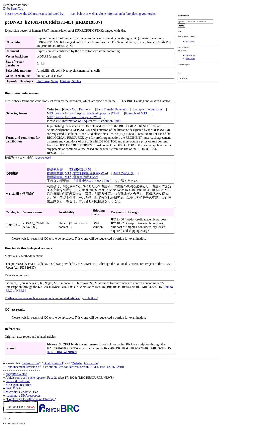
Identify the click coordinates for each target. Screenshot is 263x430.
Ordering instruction (85, 363)
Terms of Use (30, 363)
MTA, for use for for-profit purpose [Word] (76, 117)
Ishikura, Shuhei (70, 81)
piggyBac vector (16, 374)
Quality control (53, 363)
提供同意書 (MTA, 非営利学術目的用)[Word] (79, 173)
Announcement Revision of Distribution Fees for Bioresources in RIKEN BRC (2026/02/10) (64, 367)
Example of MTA (136, 113)
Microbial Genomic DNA (22, 392)
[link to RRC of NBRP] (62, 352)
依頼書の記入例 (80, 169)
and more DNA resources (24, 395)
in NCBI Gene (190, 58)
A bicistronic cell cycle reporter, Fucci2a (31, 377)
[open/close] (43, 157)
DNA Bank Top (13, 8)
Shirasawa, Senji (47, 81)
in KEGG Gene (190, 55)
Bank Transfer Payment (111, 109)
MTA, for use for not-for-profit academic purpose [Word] (85, 113)
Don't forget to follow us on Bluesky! (31, 399)
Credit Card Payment (76, 109)
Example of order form (147, 109)
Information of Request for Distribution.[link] (91, 121)
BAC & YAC (14, 388)
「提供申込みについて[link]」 (93, 180)
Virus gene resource (18, 384)
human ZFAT (190, 41)
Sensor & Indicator (18, 381)
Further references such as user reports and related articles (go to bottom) (51, 298)
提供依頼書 (55, 169)
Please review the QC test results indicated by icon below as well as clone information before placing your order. (80, 13)
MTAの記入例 (124, 173)
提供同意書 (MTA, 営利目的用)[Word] (75, 177)
